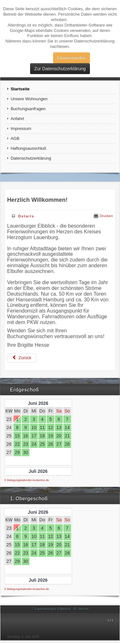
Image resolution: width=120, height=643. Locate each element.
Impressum (21, 128)
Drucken (103, 216)
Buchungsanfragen (28, 108)
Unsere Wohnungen (29, 98)
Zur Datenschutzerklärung (60, 68)
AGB (15, 138)
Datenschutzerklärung (31, 158)
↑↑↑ (110, 620)
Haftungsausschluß (28, 148)
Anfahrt (17, 118)
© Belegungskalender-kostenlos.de (26, 480)
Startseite (20, 89)
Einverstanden (71, 57)
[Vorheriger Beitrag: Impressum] (21, 358)
